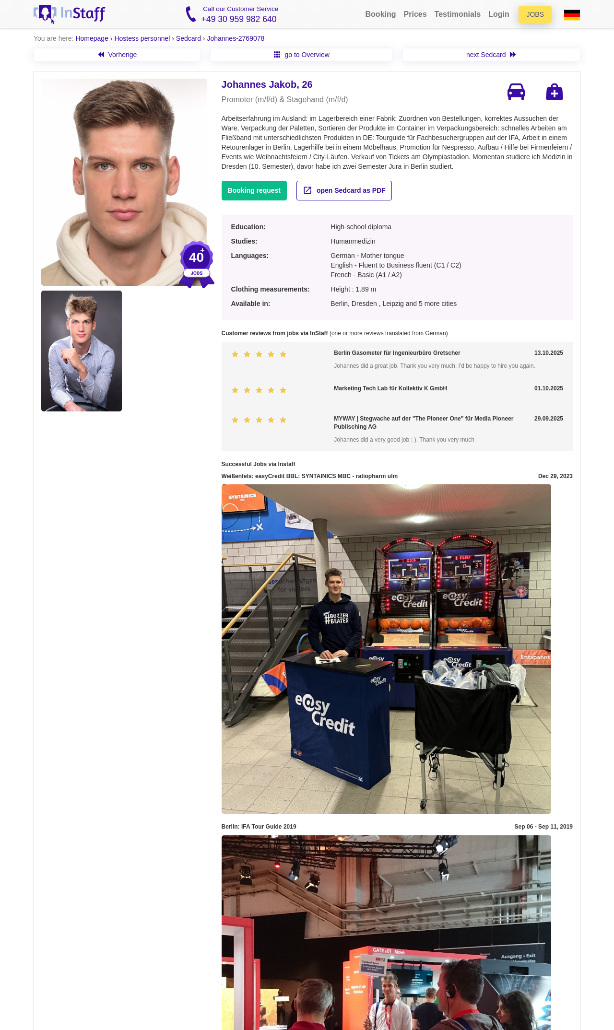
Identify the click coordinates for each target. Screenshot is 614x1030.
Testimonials (458, 14)
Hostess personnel (142, 38)
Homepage (91, 38)
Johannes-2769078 (235, 38)
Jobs (535, 14)
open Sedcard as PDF (344, 190)
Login (498, 14)
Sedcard (188, 38)
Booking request (254, 190)
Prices (415, 14)
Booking (381, 14)
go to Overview (302, 55)
